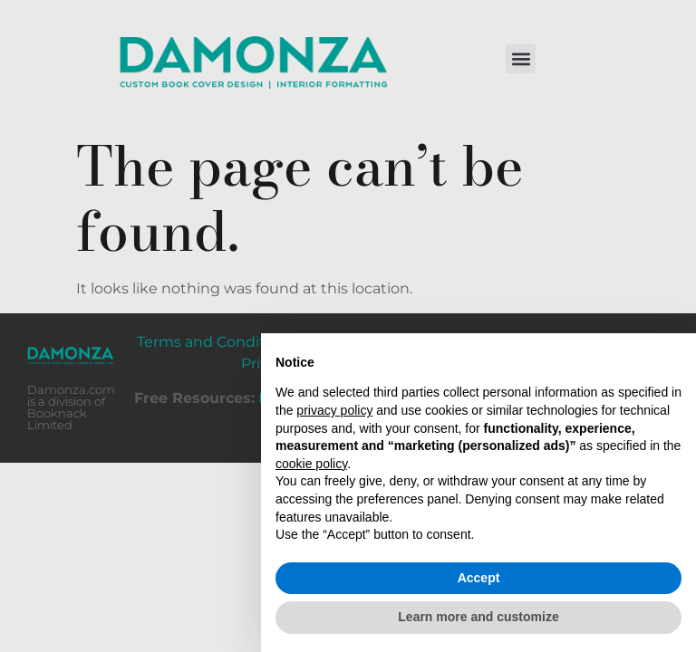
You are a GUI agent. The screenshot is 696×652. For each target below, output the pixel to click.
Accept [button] (479, 577)
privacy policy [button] (334, 410)
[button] (521, 58)
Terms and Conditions (216, 341)
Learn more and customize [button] (478, 616)
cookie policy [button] (311, 463)
